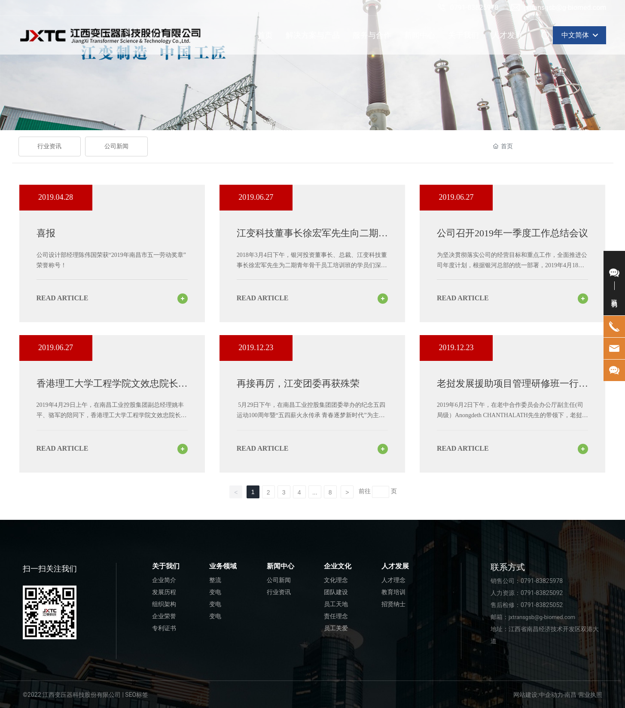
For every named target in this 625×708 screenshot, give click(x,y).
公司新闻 (116, 146)
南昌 (570, 694)
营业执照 (590, 694)
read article (62, 298)
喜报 (46, 233)
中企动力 (551, 694)
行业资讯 (49, 146)
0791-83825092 (542, 592)
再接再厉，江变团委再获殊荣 (298, 383)
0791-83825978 (467, 7)
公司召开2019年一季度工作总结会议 (512, 233)
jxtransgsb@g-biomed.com (558, 7)
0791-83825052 (542, 604)
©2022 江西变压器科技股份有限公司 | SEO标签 (85, 694)
